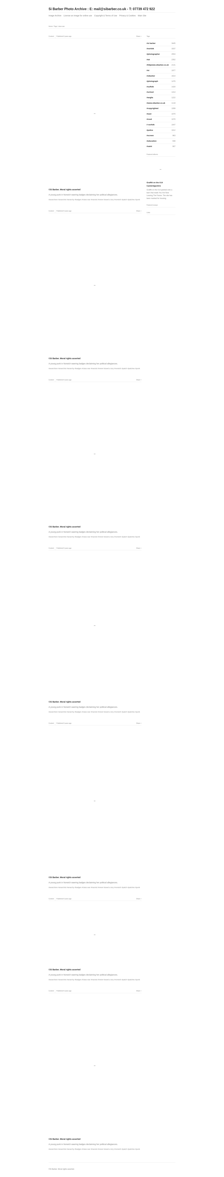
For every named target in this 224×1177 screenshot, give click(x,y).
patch (125, 200)
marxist (94, 200)
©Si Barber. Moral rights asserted (64, 189)
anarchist (62, 200)
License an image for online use (78, 15)
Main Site (142, 15)
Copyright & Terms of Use (105, 15)
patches (132, 200)
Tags (55, 26)
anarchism (54, 200)
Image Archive (55, 15)
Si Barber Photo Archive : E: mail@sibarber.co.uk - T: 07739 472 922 (102, 9)
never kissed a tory (106, 200)
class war (61, 26)
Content (51, 36)
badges (78, 200)
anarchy (71, 200)
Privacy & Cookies (127, 15)
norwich (118, 200)
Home (51, 26)
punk (138, 200)
